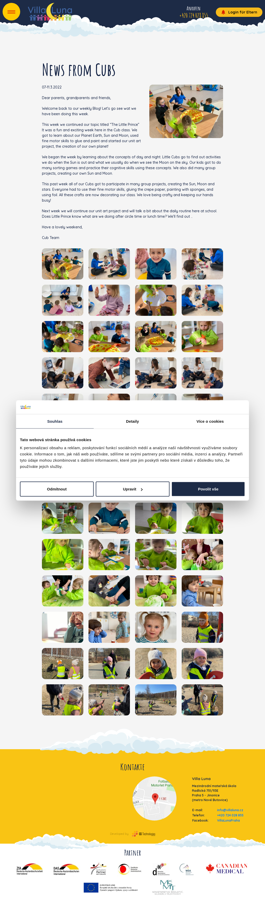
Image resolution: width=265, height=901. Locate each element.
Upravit (133, 489)
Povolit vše (208, 489)
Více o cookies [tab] (210, 421)
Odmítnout (57, 489)
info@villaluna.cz (230, 810)
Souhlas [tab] (54, 421)
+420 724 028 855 (230, 815)
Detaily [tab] (132, 421)
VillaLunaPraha (228, 820)
